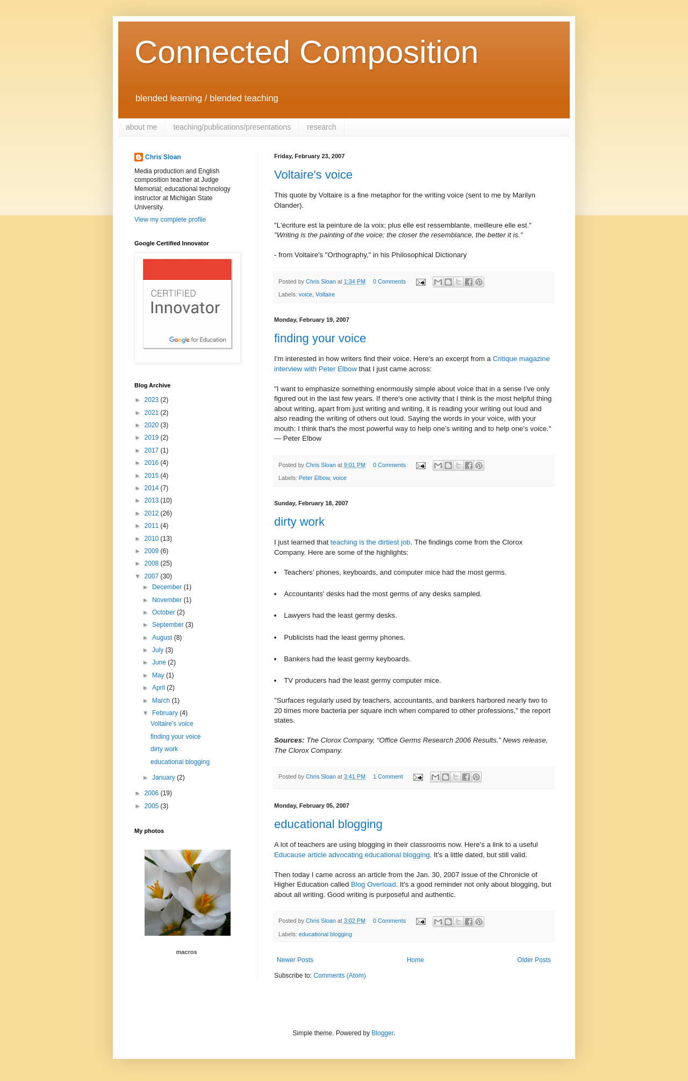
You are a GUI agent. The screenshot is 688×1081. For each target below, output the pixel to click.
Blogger (382, 1033)
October (164, 612)
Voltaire (325, 294)
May (159, 675)
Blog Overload (373, 884)
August (163, 637)
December (168, 587)
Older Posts (534, 960)
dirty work (299, 521)
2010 (153, 538)
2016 (153, 463)
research (321, 127)
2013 (153, 500)
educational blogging (328, 824)
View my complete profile (170, 219)
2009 (153, 551)
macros (186, 952)
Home (415, 960)
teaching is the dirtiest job (371, 542)
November (168, 600)
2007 (153, 576)
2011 (153, 525)
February (166, 713)
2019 (153, 437)
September (168, 624)
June (160, 662)
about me (141, 127)
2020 (153, 425)
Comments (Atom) (339, 975)
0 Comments (389, 281)
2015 (153, 475)
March (162, 700)
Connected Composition (306, 52)
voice (305, 294)
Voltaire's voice (313, 174)
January (164, 777)
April (159, 687)
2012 (153, 513)
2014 (153, 488)
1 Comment (388, 776)
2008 (153, 563)
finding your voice (320, 338)
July (159, 650)
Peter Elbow (314, 478)
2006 (153, 793)
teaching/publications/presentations (232, 127)
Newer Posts (295, 960)
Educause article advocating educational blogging (352, 855)
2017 (153, 450)
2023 (153, 400)
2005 (153, 806)
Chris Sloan (163, 157)
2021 (153, 412)
